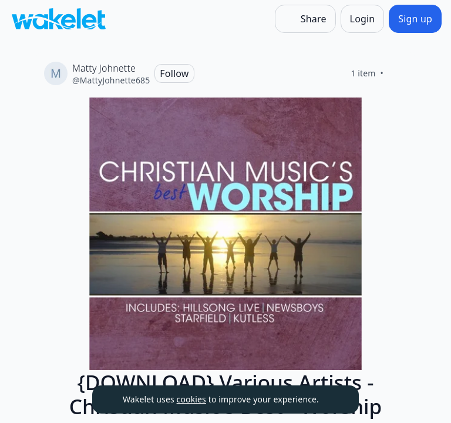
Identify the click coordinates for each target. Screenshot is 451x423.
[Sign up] (415, 19)
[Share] (305, 19)
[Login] (363, 19)
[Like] (397, 73)
